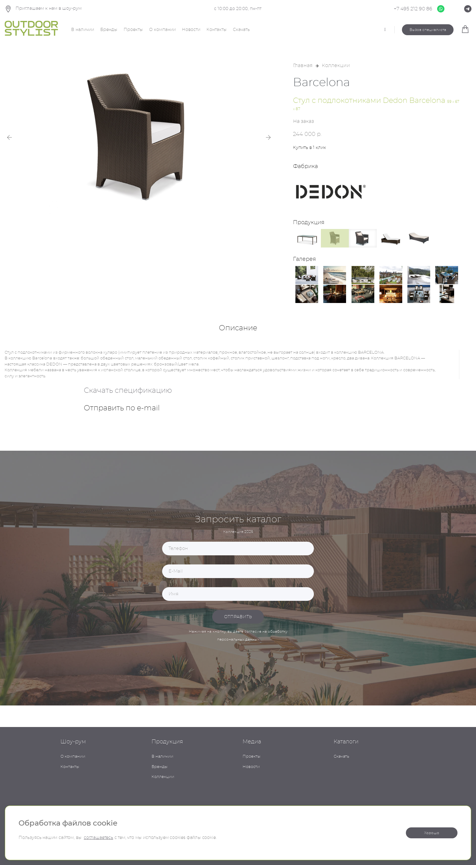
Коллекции (336, 65)
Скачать (241, 30)
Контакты (216, 30)
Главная (303, 65)
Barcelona (321, 83)
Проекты (133, 30)
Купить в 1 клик (309, 148)
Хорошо (431, 833)
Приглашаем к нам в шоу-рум (43, 9)
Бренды (108, 30)
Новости (191, 30)
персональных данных (238, 639)
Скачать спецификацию (128, 390)
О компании (162, 30)
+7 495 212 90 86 (413, 8)
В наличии (82, 30)
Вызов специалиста (428, 30)
